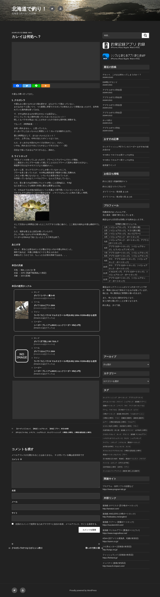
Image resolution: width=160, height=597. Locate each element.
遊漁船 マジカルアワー (138, 434)
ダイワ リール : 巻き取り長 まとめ (117, 197)
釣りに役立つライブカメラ (114, 186)
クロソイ (120, 401)
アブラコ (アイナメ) (136, 397)
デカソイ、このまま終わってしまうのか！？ (122, 75)
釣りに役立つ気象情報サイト (115, 181)
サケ (126, 405)
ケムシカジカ (119, 446)
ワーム (105, 410)
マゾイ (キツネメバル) (136, 405)
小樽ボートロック (109, 414)
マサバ (135, 426)
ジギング (114, 442)
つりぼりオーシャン (137, 414)
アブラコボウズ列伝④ (112, 97)
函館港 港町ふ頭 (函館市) (131, 471)
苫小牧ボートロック (125, 410)
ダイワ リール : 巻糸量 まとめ (115, 192)
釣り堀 (117, 430)
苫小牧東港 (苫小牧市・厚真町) (113, 459)
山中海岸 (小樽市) (141, 430)
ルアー (105, 422)
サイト (14, 513)
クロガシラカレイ (109, 434)
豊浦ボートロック (134, 442)
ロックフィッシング (54, 432)
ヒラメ (136, 410)
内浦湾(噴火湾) (108, 430)
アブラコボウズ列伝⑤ (112, 90)
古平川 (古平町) (123, 463)
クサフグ (142, 459)
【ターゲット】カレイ (23, 429)
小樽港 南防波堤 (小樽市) (82, 432)
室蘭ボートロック (109, 405)
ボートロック (122, 397)
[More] (45, 85)
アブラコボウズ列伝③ (112, 105)
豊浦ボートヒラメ (132, 459)
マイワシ (106, 442)
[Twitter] (26, 85)
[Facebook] (17, 85)
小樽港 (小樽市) (67, 432)
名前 (14, 490)
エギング (114, 463)
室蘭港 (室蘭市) (126, 418)
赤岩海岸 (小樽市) (126, 426)
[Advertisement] (56, 61)
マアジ (126, 467)
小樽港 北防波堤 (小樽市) (132, 450)
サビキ (126, 438)
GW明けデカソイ (110, 82)
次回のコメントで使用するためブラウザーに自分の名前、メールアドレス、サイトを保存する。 (56, 524)
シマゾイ (32, 432)
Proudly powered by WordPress (83, 590)
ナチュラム (50, 318)
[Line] (36, 85)
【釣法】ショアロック (39, 429)
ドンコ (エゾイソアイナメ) (112, 471)
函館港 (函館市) (138, 418)
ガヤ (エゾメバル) (22, 432)
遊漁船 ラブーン (140, 401)
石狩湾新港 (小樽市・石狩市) (113, 467)
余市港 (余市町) (108, 446)
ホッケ (119, 434)
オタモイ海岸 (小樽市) (110, 426)
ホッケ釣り (107, 120)
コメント (17, 459)
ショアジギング (135, 438)
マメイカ (106, 463)
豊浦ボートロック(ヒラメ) (112, 454)
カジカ (128, 446)
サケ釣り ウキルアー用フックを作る (118, 160)
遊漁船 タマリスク (127, 430)
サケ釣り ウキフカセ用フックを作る (118, 155)
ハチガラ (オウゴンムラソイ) (113, 438)
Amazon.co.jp (39, 318)
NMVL (30, 32)
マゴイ (117, 418)
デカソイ (126, 434)
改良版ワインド (109, 165)
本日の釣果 (65, 429)
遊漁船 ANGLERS (123, 414)
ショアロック (41, 432)
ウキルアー (131, 422)
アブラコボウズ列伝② (112, 113)
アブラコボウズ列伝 (111, 128)
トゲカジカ (122, 442)
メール (14, 502)
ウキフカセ (113, 410)
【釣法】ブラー (54, 429)
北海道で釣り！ (29, 9)
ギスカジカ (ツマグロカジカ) (113, 450)
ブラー (124, 454)
